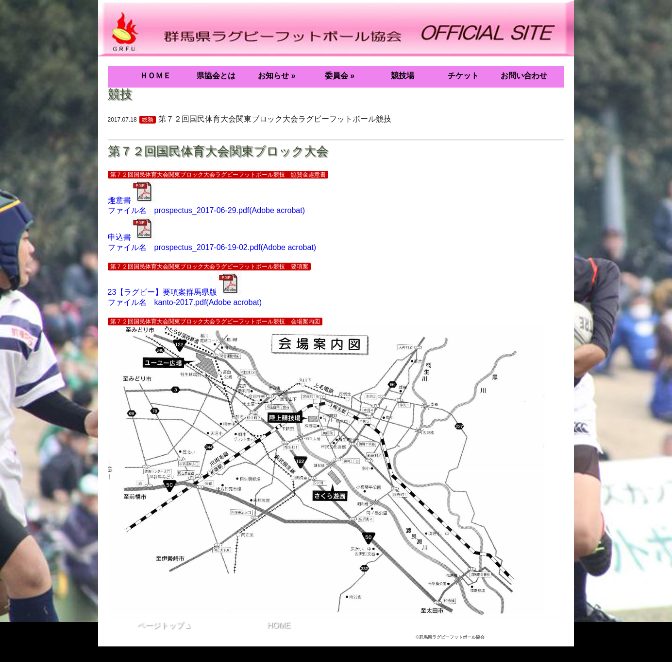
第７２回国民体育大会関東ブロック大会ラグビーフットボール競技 (274, 119)
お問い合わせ (524, 76)
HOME (278, 625)
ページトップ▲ (164, 625)
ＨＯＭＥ (155, 76)
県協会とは (216, 76)
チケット (463, 76)
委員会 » (339, 76)
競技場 (402, 76)
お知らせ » (276, 76)
